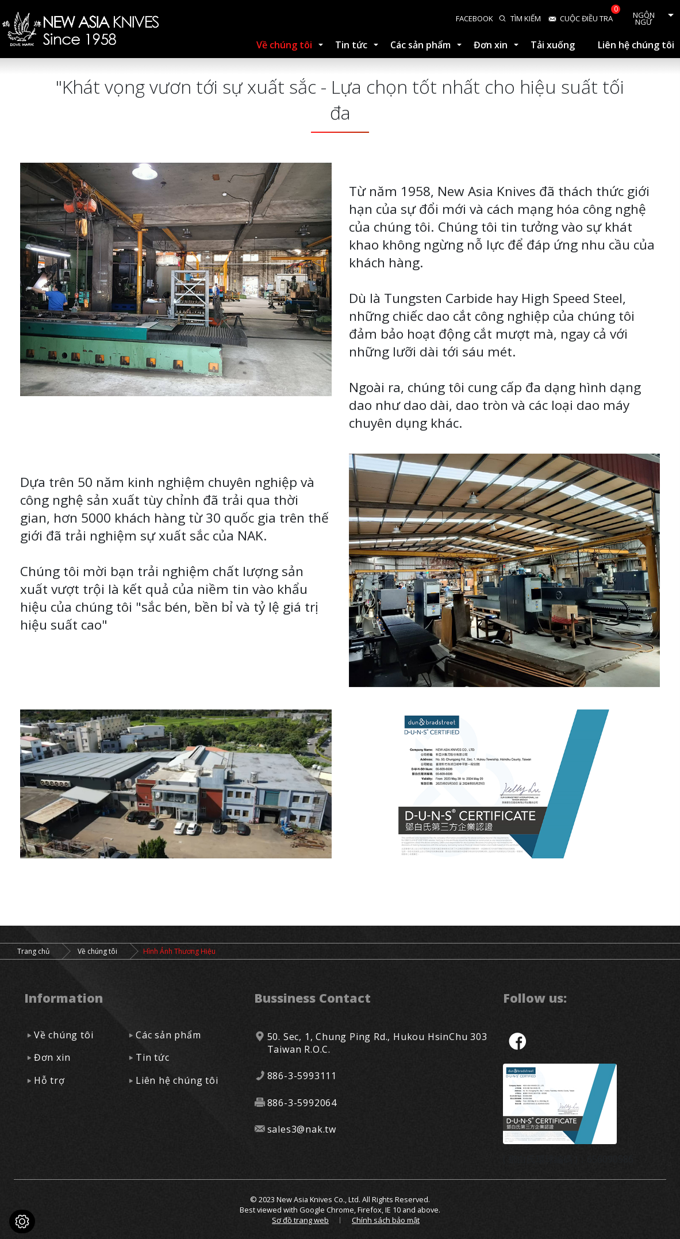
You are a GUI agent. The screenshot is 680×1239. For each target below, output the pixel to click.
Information (63, 997)
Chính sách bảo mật (386, 1220)
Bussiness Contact (312, 997)
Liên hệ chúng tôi (636, 45)
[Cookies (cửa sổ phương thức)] (22, 1221)
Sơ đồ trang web (300, 1220)
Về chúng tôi (284, 45)
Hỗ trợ (49, 1080)
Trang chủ (33, 951)
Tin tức (351, 45)
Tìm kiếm (525, 18)
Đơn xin (491, 45)
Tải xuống (553, 45)
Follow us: (535, 997)
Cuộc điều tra (586, 18)
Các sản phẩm (420, 45)
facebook (474, 18)
